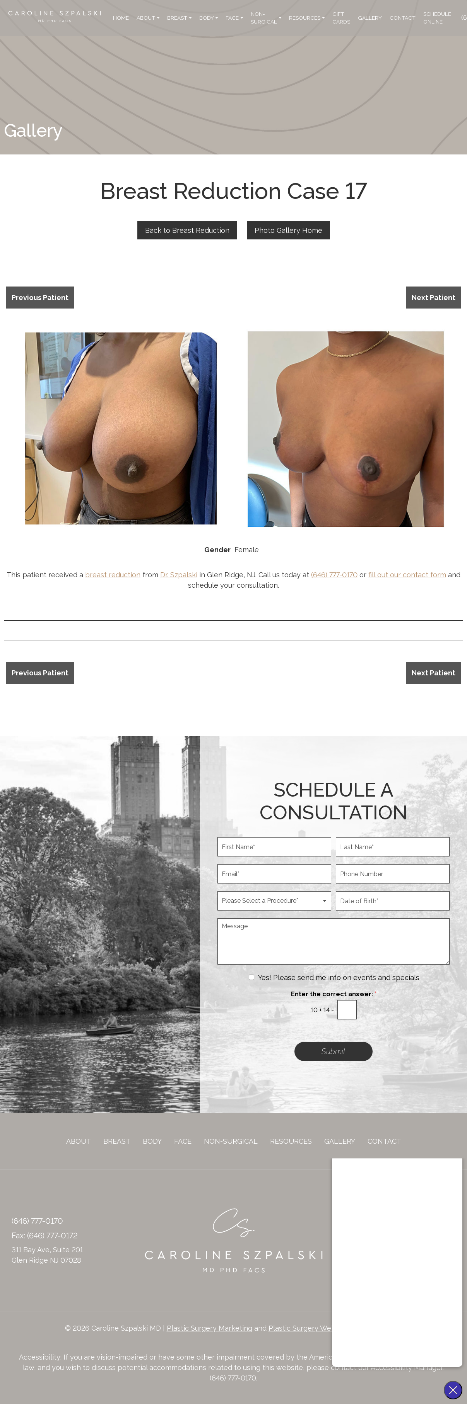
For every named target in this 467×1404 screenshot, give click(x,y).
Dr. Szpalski (178, 575)
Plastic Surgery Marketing (209, 1328)
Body (208, 18)
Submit (334, 1051)
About (148, 18)
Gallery (370, 18)
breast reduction (112, 575)
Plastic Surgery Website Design (321, 1328)
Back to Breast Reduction (187, 230)
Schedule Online (437, 18)
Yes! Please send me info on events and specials (338, 977)
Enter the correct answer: (333, 994)
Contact (403, 18)
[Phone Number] (393, 873)
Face (234, 18)
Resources (307, 18)
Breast (179, 18)
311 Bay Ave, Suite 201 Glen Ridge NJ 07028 (47, 1255)
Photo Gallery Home (288, 230)
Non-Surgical (266, 18)
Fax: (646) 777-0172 (45, 1235)
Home (121, 18)
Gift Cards (341, 18)
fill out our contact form (407, 575)
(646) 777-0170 (334, 575)
